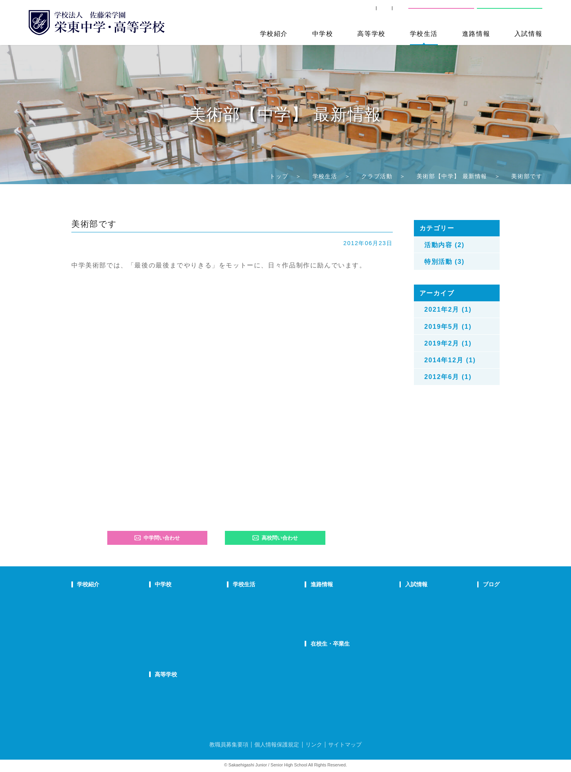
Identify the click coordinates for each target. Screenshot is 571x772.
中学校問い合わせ (441, 12)
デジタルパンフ (95, 660)
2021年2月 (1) (448, 309)
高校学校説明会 (405, 629)
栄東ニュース (473, 598)
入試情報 (528, 33)
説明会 (466, 619)
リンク (313, 744)
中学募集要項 (402, 609)
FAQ (190, 629)
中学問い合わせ (157, 538)
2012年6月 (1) (448, 376)
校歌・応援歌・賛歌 (100, 629)
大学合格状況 (327, 609)
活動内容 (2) (444, 244)
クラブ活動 (376, 176)
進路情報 (476, 33)
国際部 (193, 639)
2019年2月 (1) (448, 343)
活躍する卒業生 (330, 619)
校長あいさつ (92, 598)
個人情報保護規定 (276, 744)
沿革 (82, 639)
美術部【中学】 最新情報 (452, 176)
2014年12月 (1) (450, 359)
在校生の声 (198, 619)
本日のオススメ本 (479, 649)
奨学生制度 (400, 649)
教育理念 (87, 609)
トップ (279, 176)
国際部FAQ (198, 649)
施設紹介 (261, 629)
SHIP (306, 12)
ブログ (466, 584)
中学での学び (200, 598)
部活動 (466, 639)
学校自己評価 (92, 670)
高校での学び (200, 688)
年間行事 (261, 598)
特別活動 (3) (444, 261)
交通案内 (389, 12)
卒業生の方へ (345, 12)
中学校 (322, 33)
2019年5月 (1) (448, 326)
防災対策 (87, 649)
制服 (256, 619)
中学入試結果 (402, 619)
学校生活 (424, 33)
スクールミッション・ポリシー (113, 619)
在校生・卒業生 (331, 643)
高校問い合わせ (508, 12)
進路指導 (322, 598)
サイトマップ (345, 744)
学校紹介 (274, 33)
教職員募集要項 (228, 744)
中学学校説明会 (405, 598)
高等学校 (371, 33)
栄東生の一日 (200, 609)
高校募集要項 (402, 639)
